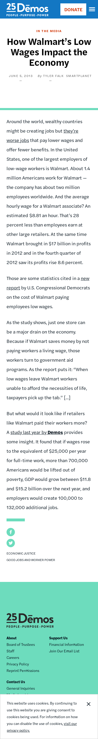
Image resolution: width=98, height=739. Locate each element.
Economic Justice (21, 553)
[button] (11, 532)
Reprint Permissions (23, 670)
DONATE (73, 9)
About (11, 637)
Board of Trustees (21, 644)
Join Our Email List (64, 650)
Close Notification (88, 716)
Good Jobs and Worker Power (31, 559)
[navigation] (92, 9)
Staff (10, 650)
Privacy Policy (18, 663)
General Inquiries (21, 688)
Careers (13, 657)
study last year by (36, 432)
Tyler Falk (53, 75)
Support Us (58, 637)
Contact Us (16, 681)
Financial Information (66, 644)
